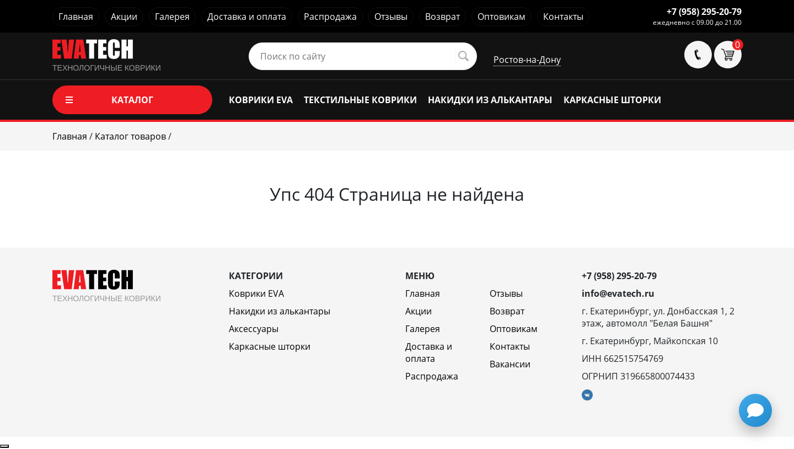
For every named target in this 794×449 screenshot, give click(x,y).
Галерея (172, 16)
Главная (75, 16)
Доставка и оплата (246, 16)
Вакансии (510, 364)
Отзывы (390, 16)
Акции (124, 16)
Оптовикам (501, 16)
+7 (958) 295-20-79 (704, 12)
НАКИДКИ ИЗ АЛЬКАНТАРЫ (490, 100)
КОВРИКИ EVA (261, 100)
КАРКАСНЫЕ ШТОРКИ (612, 100)
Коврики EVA (256, 293)
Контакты (563, 16)
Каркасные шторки (269, 346)
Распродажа (330, 16)
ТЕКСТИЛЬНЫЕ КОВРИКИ (360, 100)
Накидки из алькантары (279, 311)
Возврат (442, 16)
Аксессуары (253, 329)
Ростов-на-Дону (527, 60)
